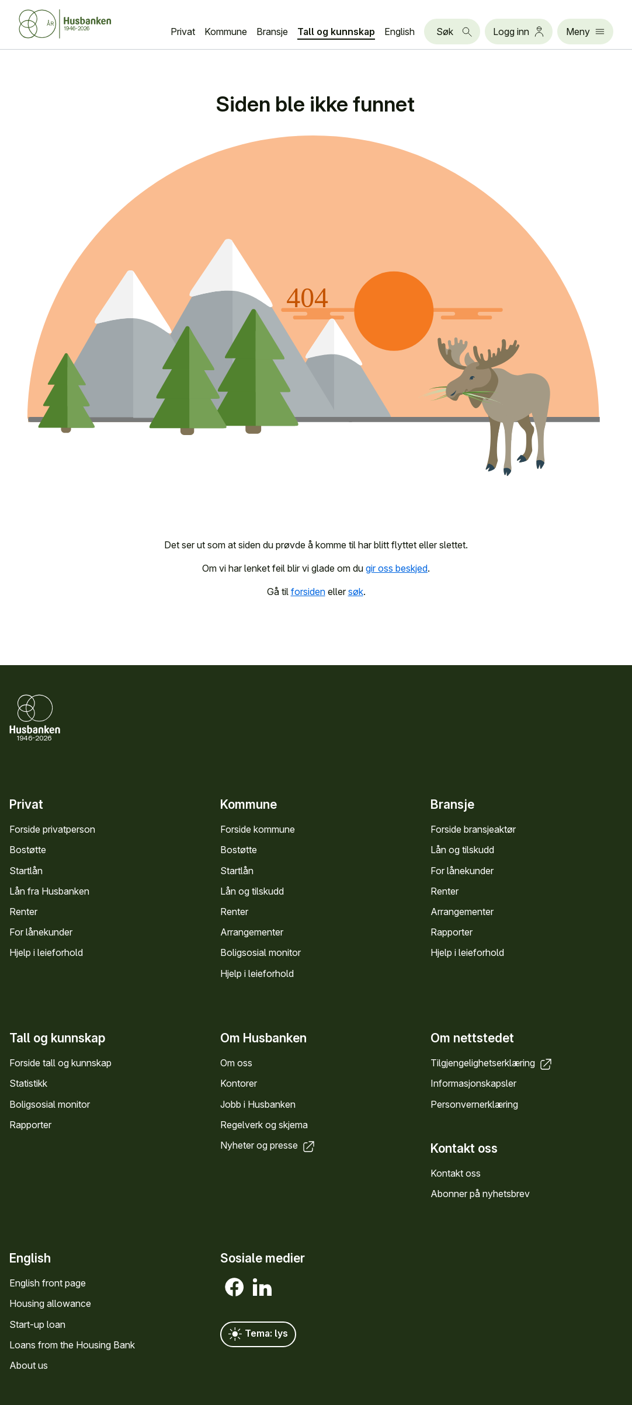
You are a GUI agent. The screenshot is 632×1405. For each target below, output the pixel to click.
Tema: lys (258, 1334)
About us (28, 1365)
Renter (23, 911)
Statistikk (28, 1083)
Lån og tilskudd (252, 891)
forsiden (308, 591)
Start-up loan (37, 1324)
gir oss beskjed (397, 568)
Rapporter (451, 932)
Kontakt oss (455, 1172)
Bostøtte (27, 849)
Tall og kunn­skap (336, 31)
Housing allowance (50, 1303)
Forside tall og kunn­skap (60, 1063)
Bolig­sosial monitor (260, 952)
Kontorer (238, 1083)
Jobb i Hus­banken (258, 1104)
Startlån (26, 870)
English (399, 31)
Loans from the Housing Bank (72, 1345)
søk (355, 591)
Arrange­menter (251, 932)
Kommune (225, 31)
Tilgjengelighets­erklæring (492, 1063)
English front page (47, 1283)
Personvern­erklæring (474, 1104)
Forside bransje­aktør (473, 829)
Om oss (236, 1063)
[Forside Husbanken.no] (79, 24)
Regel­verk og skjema (264, 1124)
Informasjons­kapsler (473, 1083)
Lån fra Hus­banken (49, 891)
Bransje (272, 31)
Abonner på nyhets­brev (480, 1193)
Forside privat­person (52, 829)
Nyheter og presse (268, 1144)
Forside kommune (257, 829)
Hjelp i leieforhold (46, 952)
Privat (183, 31)
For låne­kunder (40, 932)
